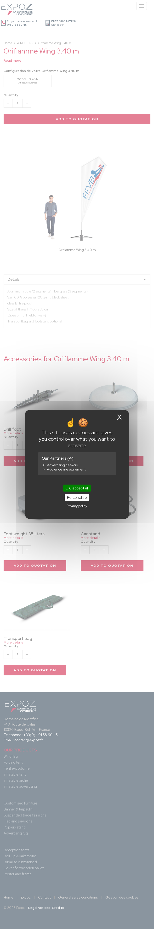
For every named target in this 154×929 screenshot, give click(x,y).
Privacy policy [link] (77, 506)
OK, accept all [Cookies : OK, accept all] (77, 488)
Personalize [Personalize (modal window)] (77, 497)
